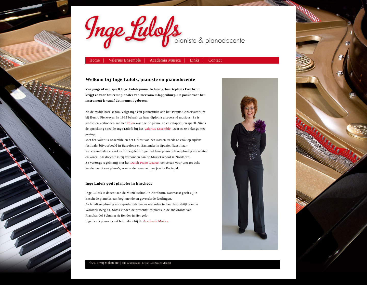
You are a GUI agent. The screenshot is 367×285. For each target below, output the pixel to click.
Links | (197, 60)
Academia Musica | (167, 60)
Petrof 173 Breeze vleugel (156, 263)
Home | (96, 60)
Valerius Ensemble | (127, 60)
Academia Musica (155, 221)
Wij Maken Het (109, 263)
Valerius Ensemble (157, 128)
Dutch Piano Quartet (144, 162)
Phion (131, 123)
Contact (215, 60)
